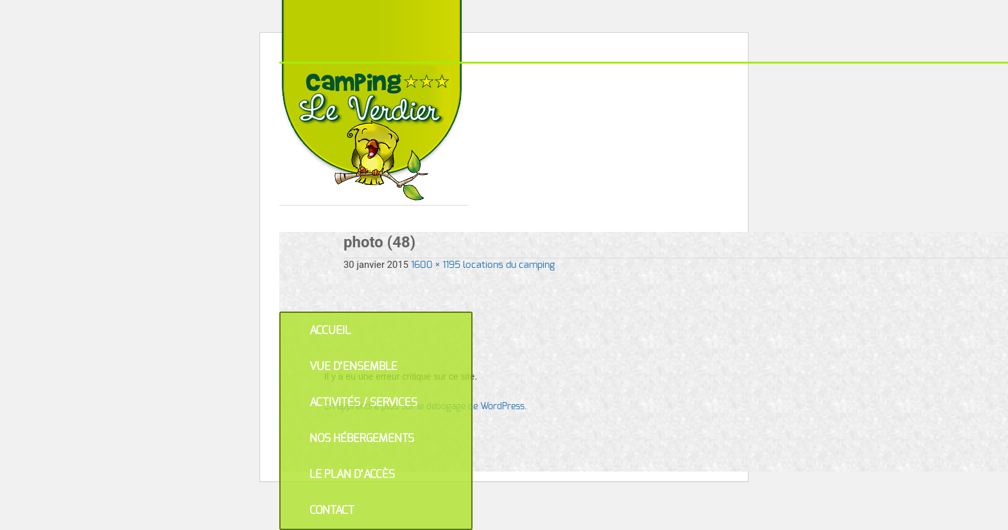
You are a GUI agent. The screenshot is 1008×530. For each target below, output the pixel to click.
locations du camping (509, 265)
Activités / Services (363, 402)
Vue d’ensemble (353, 366)
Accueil (330, 330)
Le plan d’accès (352, 474)
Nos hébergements (361, 438)
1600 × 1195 (435, 265)
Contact (331, 510)
